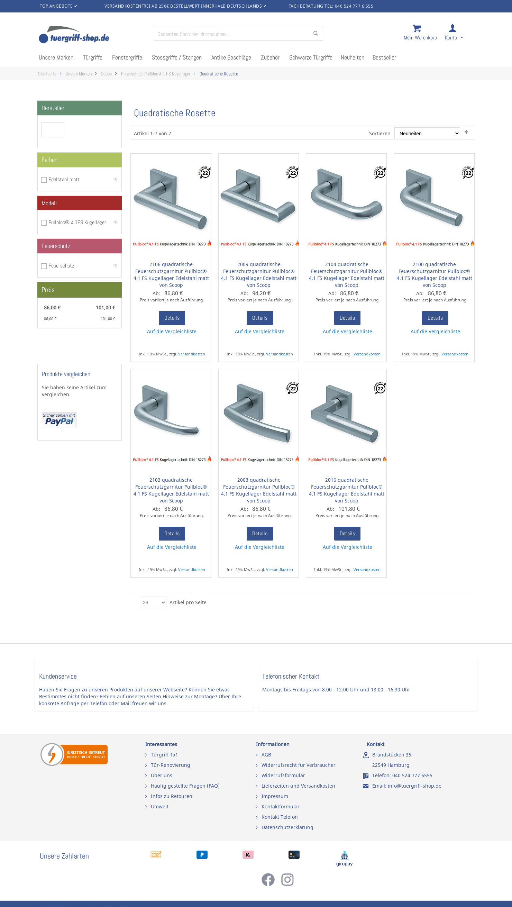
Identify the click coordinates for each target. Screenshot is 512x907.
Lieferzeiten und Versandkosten (298, 785)
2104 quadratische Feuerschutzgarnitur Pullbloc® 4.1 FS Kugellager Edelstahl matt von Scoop (346, 274)
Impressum (275, 796)
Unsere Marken (79, 74)
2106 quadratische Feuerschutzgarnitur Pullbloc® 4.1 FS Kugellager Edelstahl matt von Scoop (171, 274)
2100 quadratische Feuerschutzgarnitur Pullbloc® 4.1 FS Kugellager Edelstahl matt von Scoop (434, 274)
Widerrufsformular (283, 775)
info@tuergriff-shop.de (414, 785)
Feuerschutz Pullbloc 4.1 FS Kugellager (155, 74)
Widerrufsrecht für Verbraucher (299, 765)
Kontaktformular (281, 806)
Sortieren (380, 133)
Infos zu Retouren (171, 796)
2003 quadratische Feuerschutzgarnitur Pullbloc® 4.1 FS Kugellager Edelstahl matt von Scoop (258, 490)
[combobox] (238, 34)
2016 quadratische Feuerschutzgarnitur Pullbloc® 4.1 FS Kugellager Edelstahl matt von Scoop (346, 490)
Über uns (161, 775)
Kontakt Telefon (280, 817)
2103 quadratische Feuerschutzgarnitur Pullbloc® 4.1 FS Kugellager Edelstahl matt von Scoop (171, 490)
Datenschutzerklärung (287, 827)
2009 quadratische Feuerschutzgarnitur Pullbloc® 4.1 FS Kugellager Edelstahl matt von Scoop (258, 274)
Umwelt (159, 806)
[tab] (79, 108)
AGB (266, 754)
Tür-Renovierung (170, 765)
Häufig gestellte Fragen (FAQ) (185, 785)
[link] (459, 35)
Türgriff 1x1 (164, 754)
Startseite (47, 74)
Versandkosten (191, 353)
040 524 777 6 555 (354, 6)
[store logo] (93, 35)
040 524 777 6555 (412, 775)
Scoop (106, 74)
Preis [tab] (48, 289)
